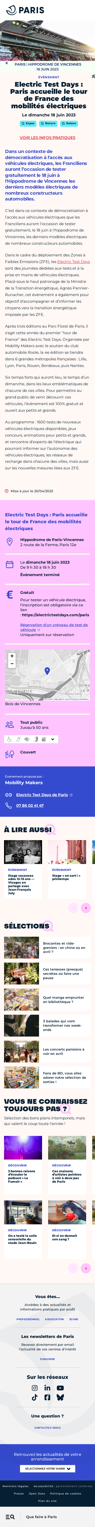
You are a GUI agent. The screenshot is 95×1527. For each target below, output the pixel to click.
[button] (47, 671)
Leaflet (49, 699)
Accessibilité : (63, 1486)
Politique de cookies (65, 1493)
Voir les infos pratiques (47, 137)
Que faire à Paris (41, 1517)
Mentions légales (16, 1486)
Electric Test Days (73, 261)
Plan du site (47, 1501)
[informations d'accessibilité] (31, 739)
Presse (19, 1493)
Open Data (37, 1493)
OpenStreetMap (71, 699)
